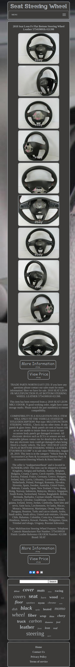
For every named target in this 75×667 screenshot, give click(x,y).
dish (14, 609)
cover (28, 589)
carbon (35, 620)
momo (60, 608)
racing (59, 590)
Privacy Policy (39, 656)
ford (58, 622)
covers (19, 596)
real (55, 628)
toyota (41, 603)
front (40, 628)
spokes (30, 603)
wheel (18, 615)
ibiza (51, 616)
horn (43, 597)
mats (41, 590)
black (26, 608)
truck (21, 621)
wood (53, 597)
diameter (49, 622)
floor (19, 602)
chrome (52, 602)
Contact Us (38, 652)
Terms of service (39, 661)
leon (47, 628)
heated (47, 609)
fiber (32, 615)
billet (50, 592)
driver (17, 591)
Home (38, 647)
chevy (61, 616)
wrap (43, 616)
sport (49, 636)
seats (60, 603)
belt (62, 598)
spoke (37, 610)
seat (33, 596)
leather (27, 627)
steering (35, 633)
